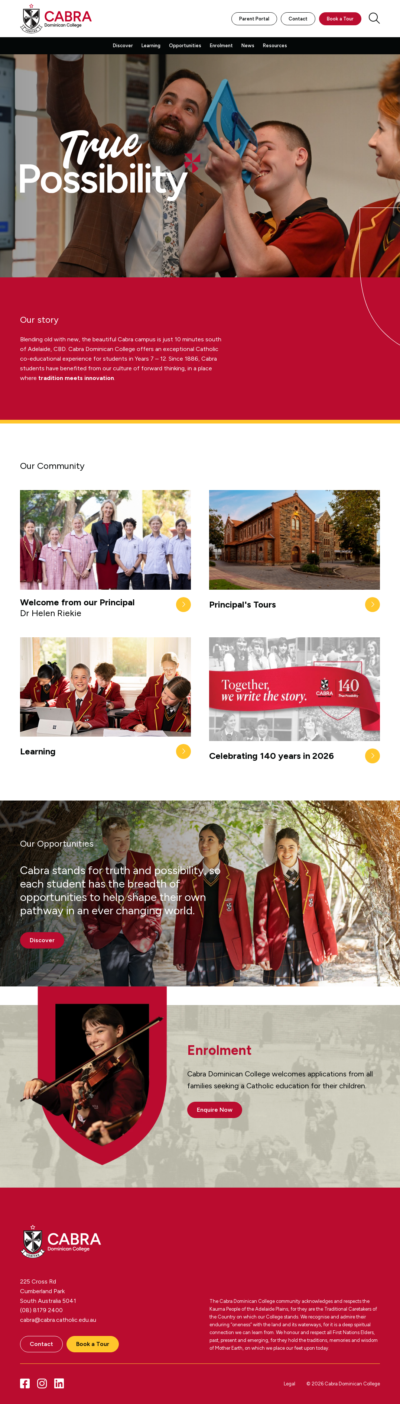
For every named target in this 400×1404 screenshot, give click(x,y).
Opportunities (185, 45)
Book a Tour (340, 19)
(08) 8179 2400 (41, 1310)
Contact (298, 19)
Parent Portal (254, 19)
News (247, 45)
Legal (289, 1384)
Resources (275, 45)
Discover (123, 45)
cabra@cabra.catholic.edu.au (58, 1319)
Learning (151, 45)
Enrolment (221, 45)
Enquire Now (214, 1109)
